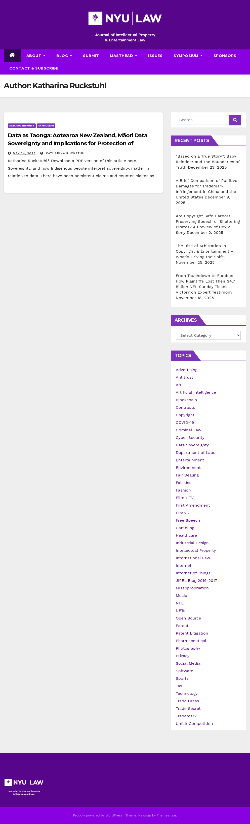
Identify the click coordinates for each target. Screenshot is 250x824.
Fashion (183, 490)
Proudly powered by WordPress (98, 815)
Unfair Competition (194, 723)
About (36, 55)
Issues (155, 55)
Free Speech (188, 520)
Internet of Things (193, 573)
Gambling (185, 527)
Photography (188, 648)
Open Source (188, 618)
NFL (180, 603)
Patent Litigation (192, 633)
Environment (188, 467)
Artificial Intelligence (196, 392)
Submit (91, 55)
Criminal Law (188, 430)
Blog (64, 55)
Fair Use (184, 482)
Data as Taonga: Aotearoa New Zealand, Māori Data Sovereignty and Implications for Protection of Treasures (77, 143)
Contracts (185, 407)
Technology (187, 693)
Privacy (183, 655)
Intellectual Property (196, 550)
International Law (193, 558)
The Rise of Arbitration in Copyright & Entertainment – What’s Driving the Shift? (205, 251)
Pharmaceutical (191, 640)
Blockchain (186, 399)
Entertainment (190, 460)
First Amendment (193, 505)
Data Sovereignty (21, 125)
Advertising (186, 369)
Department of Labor (196, 452)
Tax (179, 685)
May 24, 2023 (24, 153)
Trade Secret (188, 708)
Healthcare (186, 535)
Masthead (123, 55)
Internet (184, 565)
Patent (182, 625)
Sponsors (225, 55)
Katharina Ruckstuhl (63, 153)
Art (179, 384)
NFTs (180, 610)
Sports (182, 678)
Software (184, 670)
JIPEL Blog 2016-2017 (196, 580)
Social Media (188, 663)
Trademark (186, 716)
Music (181, 595)
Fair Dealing (187, 475)
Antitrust (184, 377)
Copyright (185, 415)
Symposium (188, 55)
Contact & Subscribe (33, 68)
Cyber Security (190, 437)
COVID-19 (185, 422)
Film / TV (185, 497)
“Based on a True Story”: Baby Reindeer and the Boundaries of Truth (208, 162)
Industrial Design (192, 542)
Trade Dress (187, 701)
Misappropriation (192, 588)
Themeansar (166, 815)
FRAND (182, 512)
